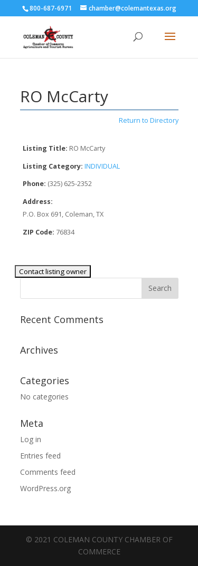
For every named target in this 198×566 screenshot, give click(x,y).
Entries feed (40, 456)
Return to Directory (148, 120)
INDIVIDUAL (102, 166)
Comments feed (48, 472)
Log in (30, 439)
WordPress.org (45, 488)
